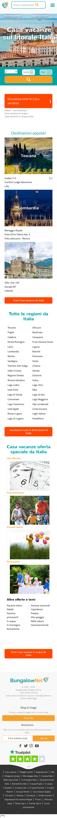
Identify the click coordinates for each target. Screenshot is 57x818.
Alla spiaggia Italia (30, 776)
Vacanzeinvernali (39, 624)
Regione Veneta (16, 375)
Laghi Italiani (39, 413)
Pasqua (34, 613)
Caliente (9, 290)
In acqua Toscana (37, 787)
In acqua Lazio (21, 787)
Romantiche (13, 628)
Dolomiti (36, 375)
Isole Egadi (13, 408)
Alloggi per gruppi (12, 776)
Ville (52, 772)
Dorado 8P (10, 286)
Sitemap (19, 795)
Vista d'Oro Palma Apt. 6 (17, 234)
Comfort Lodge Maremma (18, 182)
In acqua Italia (46, 776)
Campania (37, 337)
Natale (10, 609)
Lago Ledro (13, 384)
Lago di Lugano (16, 418)
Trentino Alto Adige (18, 365)
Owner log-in (20, 803)
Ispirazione (40, 15)
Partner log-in (35, 803)
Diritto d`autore (45, 795)
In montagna (13, 624)
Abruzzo (36, 327)
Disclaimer (31, 795)
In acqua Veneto (23, 791)
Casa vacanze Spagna (42, 791)
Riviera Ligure (15, 413)
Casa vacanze (10, 772)
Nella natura (37, 621)
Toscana (12, 327)
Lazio (10, 346)
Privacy (38, 799)
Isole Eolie (13, 389)
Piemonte (37, 356)
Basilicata (37, 332)
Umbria (36, 365)
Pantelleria (37, 418)
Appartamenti (42, 772)
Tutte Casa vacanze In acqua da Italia (28, 654)
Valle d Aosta (14, 370)
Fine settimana (15, 492)
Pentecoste (13, 561)
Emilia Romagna (16, 341)
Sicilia (35, 361)
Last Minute (14, 458)
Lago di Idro (38, 394)
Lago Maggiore (40, 399)
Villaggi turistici (26, 772)
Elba (34, 389)
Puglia (11, 332)
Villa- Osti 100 (12, 282)
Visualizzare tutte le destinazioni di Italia (28, 431)
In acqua (11, 621)
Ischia (35, 380)
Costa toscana (39, 408)
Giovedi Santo (15, 527)
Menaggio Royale (13, 230)
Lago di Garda (15, 394)
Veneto (36, 370)
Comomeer (13, 399)
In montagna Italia (28, 780)
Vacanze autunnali (40, 605)
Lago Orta (37, 384)
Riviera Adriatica (16, 380)
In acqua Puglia (36, 784)
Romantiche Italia (19, 784)
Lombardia (13, 351)
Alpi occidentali (40, 404)
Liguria (36, 346)
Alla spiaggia (37, 617)
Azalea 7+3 (10, 178)
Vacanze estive (14, 605)
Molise (11, 356)
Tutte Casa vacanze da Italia (28, 300)
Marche (36, 351)
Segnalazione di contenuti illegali (18, 799)
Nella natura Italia (10, 780)
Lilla (7, 186)
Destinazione (12, 15)
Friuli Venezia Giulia (42, 341)
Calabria (12, 337)
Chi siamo (9, 795)
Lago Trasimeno (16, 404)
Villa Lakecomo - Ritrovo (17, 238)
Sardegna (12, 361)
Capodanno (37, 609)
